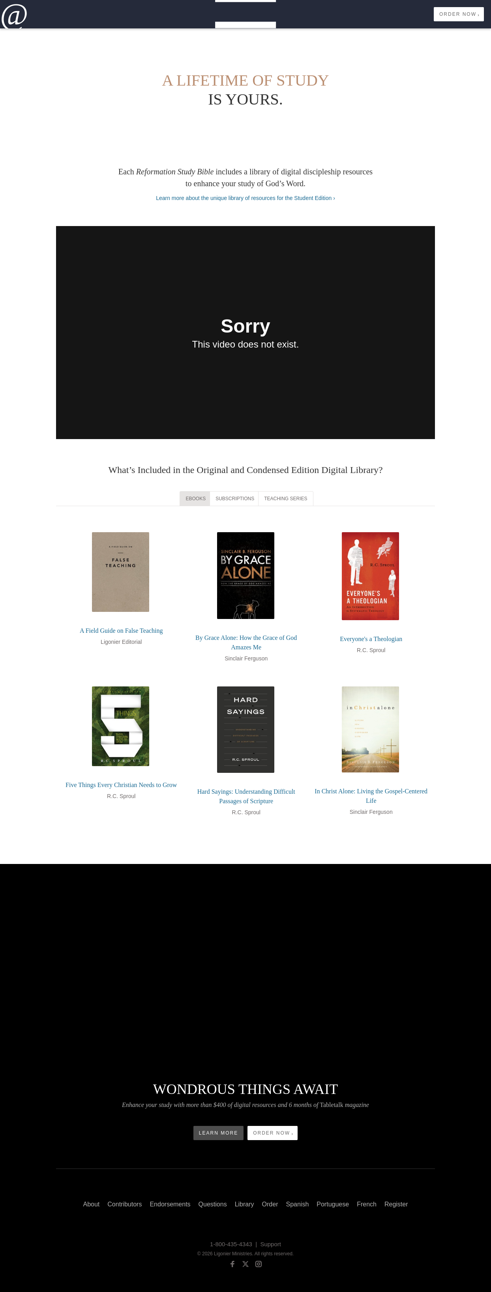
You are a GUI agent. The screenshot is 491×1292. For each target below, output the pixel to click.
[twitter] (245, 1265)
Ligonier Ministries (233, 1253)
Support (270, 1244)
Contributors (124, 1204)
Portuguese (333, 1204)
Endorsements (170, 1204)
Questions (213, 1204)
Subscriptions (235, 498)
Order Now (457, 14)
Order (270, 1204)
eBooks (196, 498)
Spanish (297, 1204)
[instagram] (258, 1265)
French (367, 1204)
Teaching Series (285, 498)
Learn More (218, 1133)
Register (396, 1204)
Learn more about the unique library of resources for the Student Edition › (245, 198)
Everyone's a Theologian (371, 639)
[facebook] (232, 1265)
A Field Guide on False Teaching (121, 630)
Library (244, 1204)
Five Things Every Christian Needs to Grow (121, 785)
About (91, 1204)
